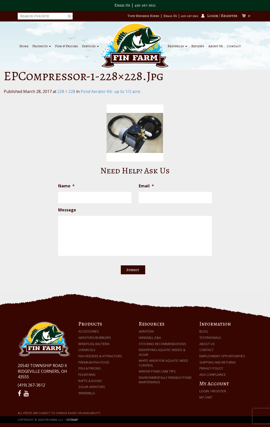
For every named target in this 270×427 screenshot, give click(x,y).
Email (146, 186)
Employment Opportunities (222, 356)
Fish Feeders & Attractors (100, 356)
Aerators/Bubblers (94, 337)
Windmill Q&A (150, 337)
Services (90, 46)
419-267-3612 (145, 5)
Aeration (146, 331)
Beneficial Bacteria (94, 344)
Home (23, 46)
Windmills (86, 393)
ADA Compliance (212, 374)
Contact (234, 46)
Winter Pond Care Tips (157, 371)
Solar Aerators (91, 387)
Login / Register (212, 391)
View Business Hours (143, 16)
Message (67, 210)
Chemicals (86, 350)
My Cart (205, 397)
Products (41, 46)
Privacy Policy (211, 368)
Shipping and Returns (217, 362)
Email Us (122, 5)
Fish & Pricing (66, 46)
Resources (177, 46)
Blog (203, 331)
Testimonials (210, 337)
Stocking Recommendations (162, 344)
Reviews (197, 46)
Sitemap (72, 420)
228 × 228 (66, 91)
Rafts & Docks (90, 381)
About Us (215, 46)
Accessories (88, 331)
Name (66, 186)
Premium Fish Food (93, 362)
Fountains (87, 374)
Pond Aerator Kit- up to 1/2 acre (110, 91)
